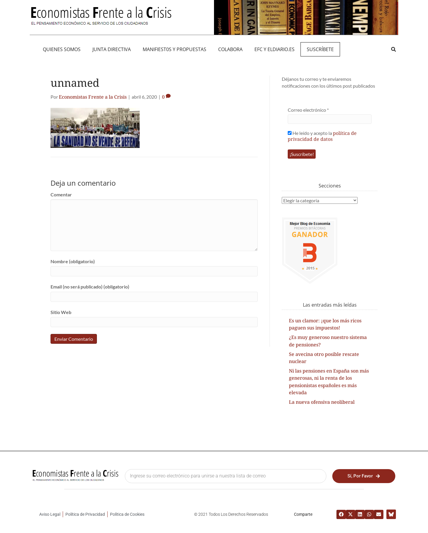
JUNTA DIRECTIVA (111, 49)
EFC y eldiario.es (274, 49)
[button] (393, 49)
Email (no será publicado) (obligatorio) (90, 286)
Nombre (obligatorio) (73, 261)
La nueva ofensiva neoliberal (322, 402)
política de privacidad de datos (322, 136)
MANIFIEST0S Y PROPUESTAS (174, 49)
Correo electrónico (308, 110)
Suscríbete (320, 49)
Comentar (61, 194)
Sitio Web (61, 312)
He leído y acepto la (322, 136)
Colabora (230, 49)
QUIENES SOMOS (62, 49)
